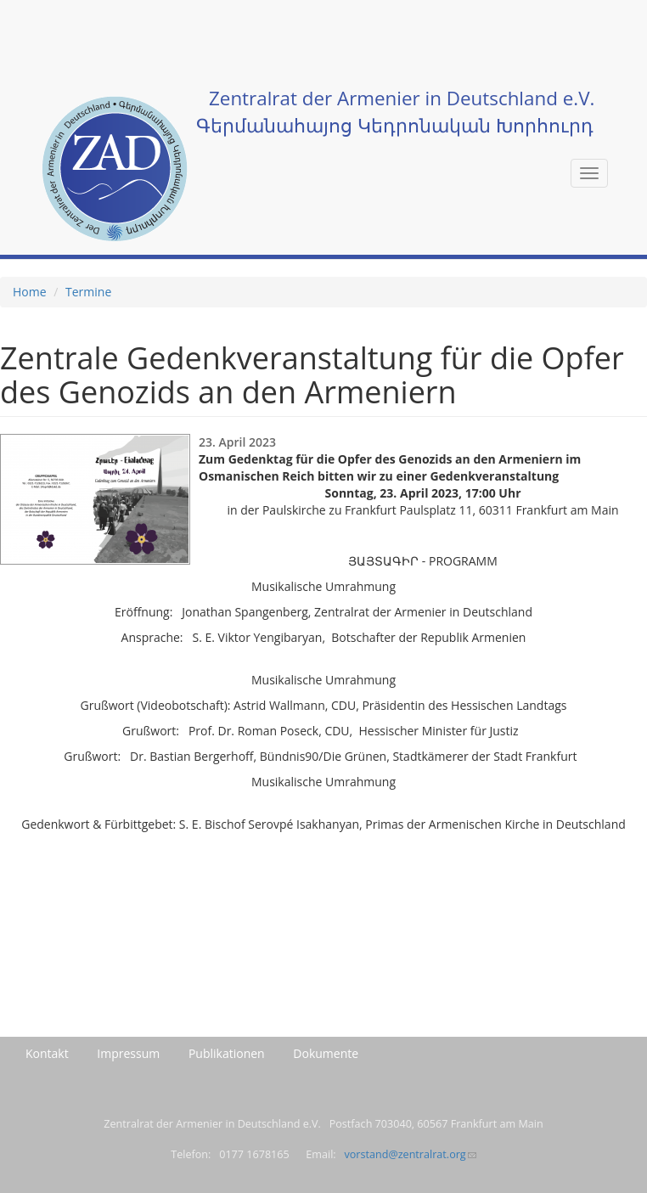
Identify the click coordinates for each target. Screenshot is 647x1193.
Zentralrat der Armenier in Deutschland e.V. (401, 98)
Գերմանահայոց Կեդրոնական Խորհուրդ (395, 125)
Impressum (128, 1053)
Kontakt (47, 1053)
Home (30, 292)
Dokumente (325, 1053)
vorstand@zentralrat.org (409, 1154)
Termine (88, 292)
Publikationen (226, 1053)
